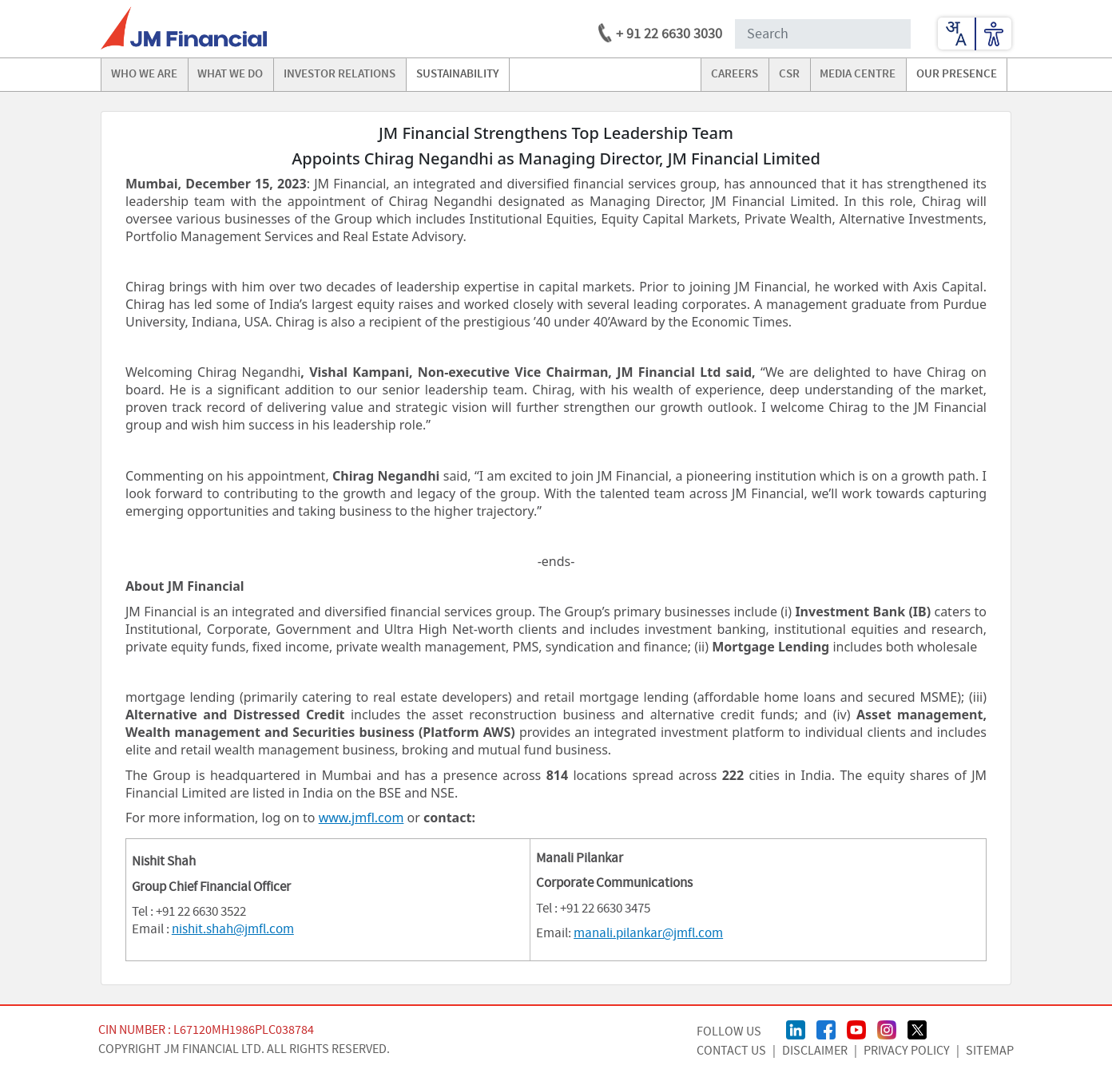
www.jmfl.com (361, 817)
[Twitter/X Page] (917, 1028)
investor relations (339, 74)
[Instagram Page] (886, 1028)
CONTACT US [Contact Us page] (731, 1051)
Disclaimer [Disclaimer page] (815, 1051)
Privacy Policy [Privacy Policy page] (907, 1051)
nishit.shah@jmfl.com (233, 929)
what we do (230, 74)
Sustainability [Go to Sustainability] (457, 74)
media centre (858, 74)
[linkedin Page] (795, 1028)
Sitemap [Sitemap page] (990, 1051)
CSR (789, 74)
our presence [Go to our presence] (956, 74)
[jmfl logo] (184, 27)
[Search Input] (823, 34)
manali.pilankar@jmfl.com (648, 933)
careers (734, 74)
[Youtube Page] (856, 1028)
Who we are (144, 74)
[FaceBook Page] (826, 1028)
